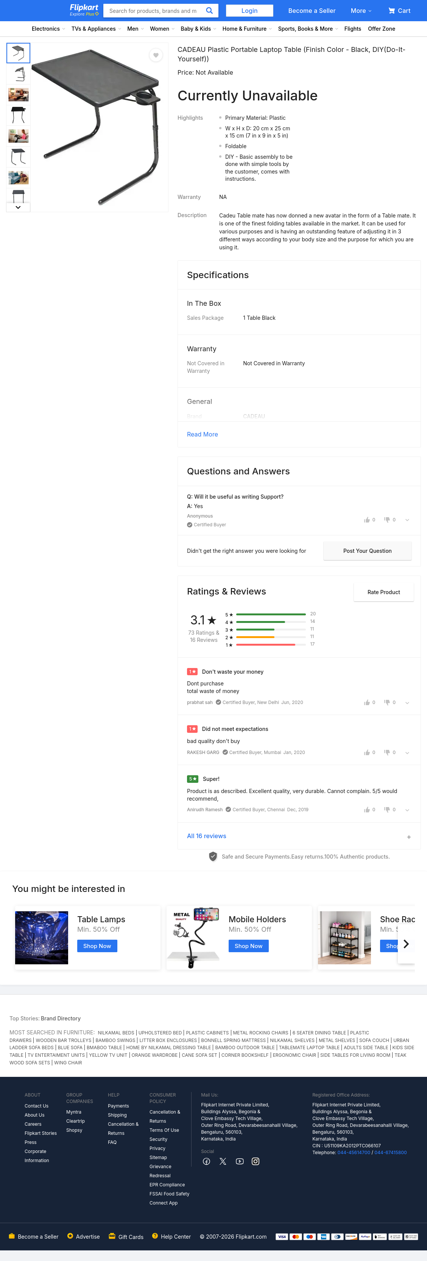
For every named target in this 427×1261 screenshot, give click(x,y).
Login (250, 10)
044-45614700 (353, 1152)
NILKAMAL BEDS (116, 1033)
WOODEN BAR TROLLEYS (63, 1040)
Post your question (367, 551)
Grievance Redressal (160, 1171)
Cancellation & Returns (123, 1128)
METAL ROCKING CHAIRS (260, 1033)
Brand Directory (61, 1018)
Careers (33, 1124)
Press (31, 1142)
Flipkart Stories (41, 1133)
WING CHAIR (68, 1062)
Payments (118, 1106)
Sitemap (158, 1157)
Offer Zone (381, 28)
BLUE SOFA (70, 1047)
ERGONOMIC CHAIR (294, 1055)
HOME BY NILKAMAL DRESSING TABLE (168, 1047)
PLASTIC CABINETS (207, 1033)
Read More (202, 434)
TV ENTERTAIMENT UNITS (56, 1055)
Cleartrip (75, 1121)
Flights (353, 28)
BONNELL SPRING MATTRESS (233, 1040)
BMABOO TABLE (104, 1047)
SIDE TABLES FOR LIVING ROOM (355, 1055)
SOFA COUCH (374, 1040)
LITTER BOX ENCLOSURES (168, 1040)
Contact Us (36, 1106)
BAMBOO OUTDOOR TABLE (244, 1047)
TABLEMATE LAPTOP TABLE (309, 1047)
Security (158, 1139)
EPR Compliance (167, 1184)
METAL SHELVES (337, 1040)
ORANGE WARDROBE (155, 1055)
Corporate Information (37, 1155)
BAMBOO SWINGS (115, 1040)
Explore (84, 14)
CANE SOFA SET (199, 1055)
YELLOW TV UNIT (108, 1055)
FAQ (112, 1142)
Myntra (73, 1112)
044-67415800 (390, 1152)
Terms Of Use (164, 1130)
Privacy (157, 1148)
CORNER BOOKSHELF (245, 1055)
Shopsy (74, 1130)
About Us (34, 1115)
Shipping (117, 1115)
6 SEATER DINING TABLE (319, 1033)
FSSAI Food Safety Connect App (170, 1198)
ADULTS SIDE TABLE (366, 1047)
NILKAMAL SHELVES (292, 1040)
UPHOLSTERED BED (160, 1033)
